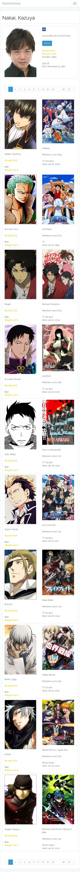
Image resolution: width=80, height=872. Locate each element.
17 (69, 89)
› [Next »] (73, 89)
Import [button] (47, 43)
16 (63, 89)
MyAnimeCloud (11, 3)
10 (53, 89)
